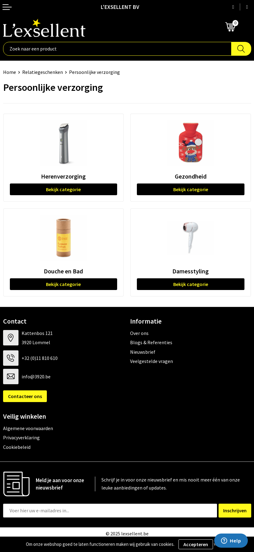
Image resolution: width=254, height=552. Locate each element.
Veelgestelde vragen (151, 361)
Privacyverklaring (21, 437)
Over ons (139, 333)
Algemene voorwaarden (28, 428)
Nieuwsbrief (142, 352)
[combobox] (117, 49)
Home (9, 72)
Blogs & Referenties (151, 342)
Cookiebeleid (17, 447)
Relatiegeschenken (42, 72)
